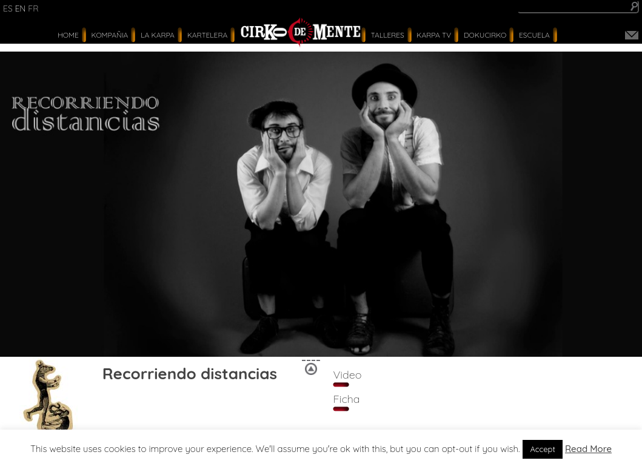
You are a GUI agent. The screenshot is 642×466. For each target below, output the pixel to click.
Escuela (534, 34)
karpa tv (433, 34)
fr (33, 8)
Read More (588, 448)
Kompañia (110, 34)
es (8, 8)
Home (68, 34)
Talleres (387, 34)
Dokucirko (485, 34)
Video (347, 375)
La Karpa (158, 34)
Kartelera (207, 34)
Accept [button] (542, 449)
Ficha (346, 399)
